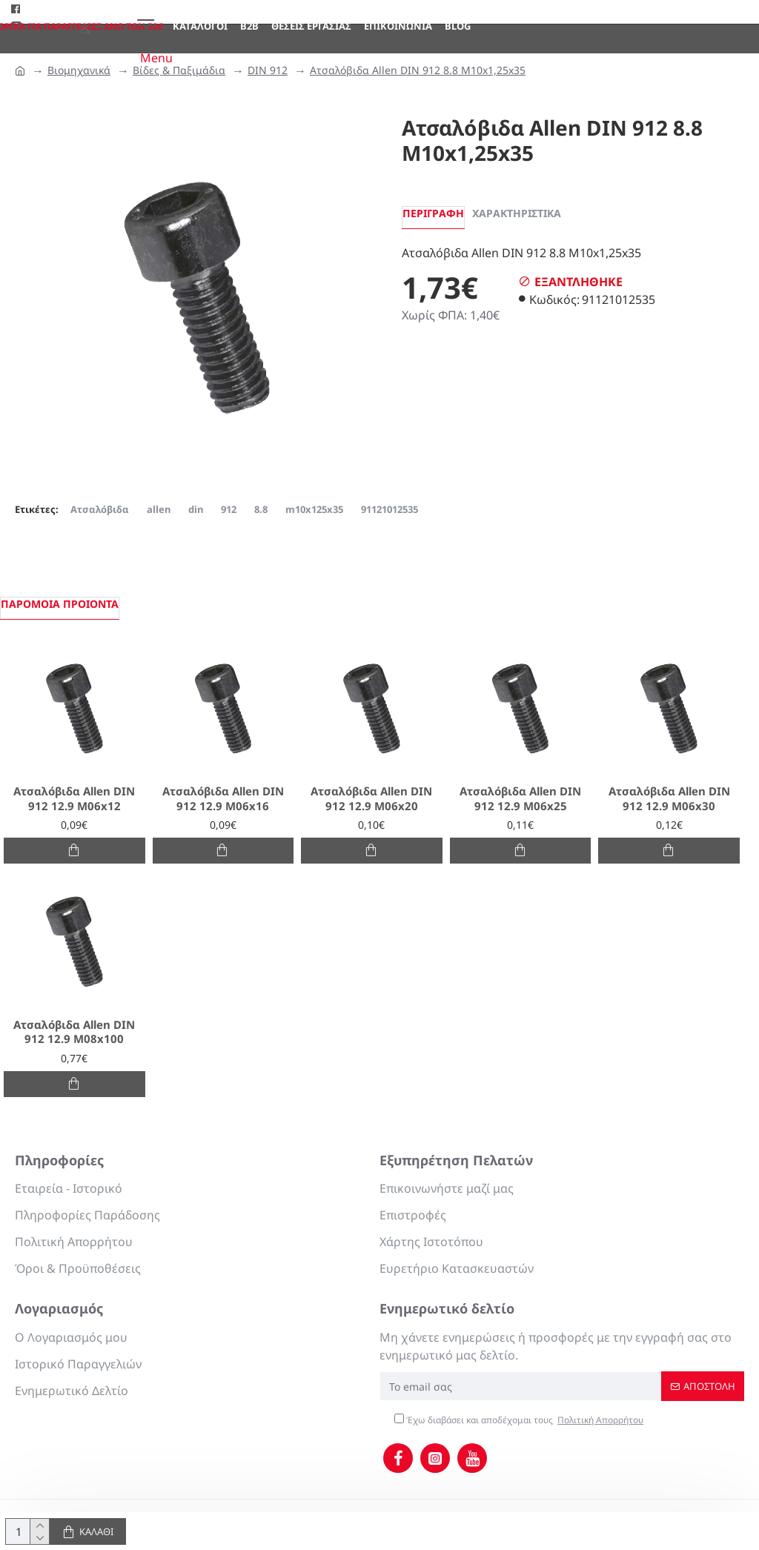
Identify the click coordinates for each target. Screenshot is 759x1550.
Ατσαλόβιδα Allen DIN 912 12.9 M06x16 (223, 798)
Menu (156, 58)
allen (158, 509)
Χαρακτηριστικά (516, 213)
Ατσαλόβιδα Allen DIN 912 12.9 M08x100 (74, 1032)
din (195, 509)
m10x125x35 (314, 509)
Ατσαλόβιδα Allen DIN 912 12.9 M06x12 (74, 798)
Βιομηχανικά (78, 70)
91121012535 (389, 509)
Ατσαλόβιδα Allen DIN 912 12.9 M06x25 (520, 798)
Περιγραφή (433, 213)
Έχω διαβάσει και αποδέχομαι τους (520, 1420)
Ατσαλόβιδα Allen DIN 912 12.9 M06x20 (371, 798)
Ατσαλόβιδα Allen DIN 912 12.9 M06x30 (669, 798)
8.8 (261, 509)
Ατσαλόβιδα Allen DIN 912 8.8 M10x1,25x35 (418, 70)
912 (228, 509)
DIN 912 (268, 70)
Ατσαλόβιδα (99, 509)
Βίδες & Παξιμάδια (179, 70)
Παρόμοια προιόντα (60, 604)
